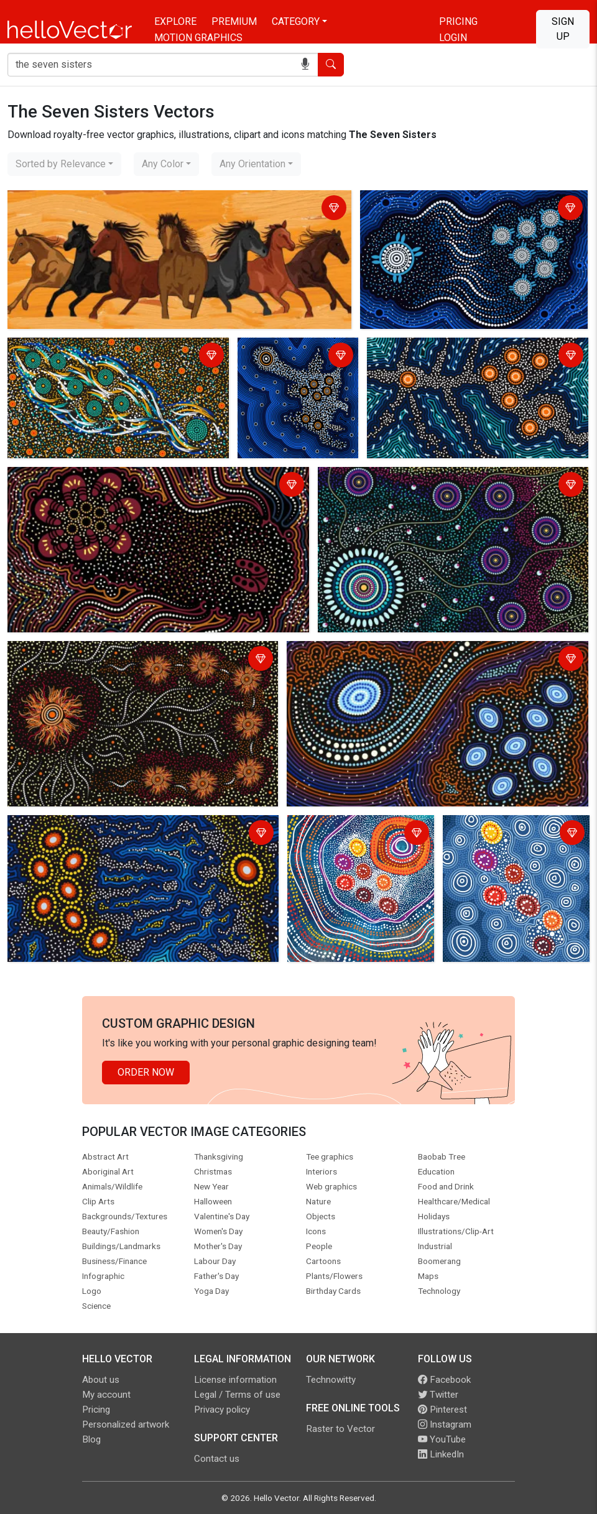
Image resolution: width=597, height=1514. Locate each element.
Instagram (444, 1424)
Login (453, 38)
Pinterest (442, 1409)
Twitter (438, 1394)
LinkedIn (441, 1454)
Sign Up (563, 29)
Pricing (458, 21)
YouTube (442, 1439)
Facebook (444, 1379)
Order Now (146, 1072)
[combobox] (64, 164)
